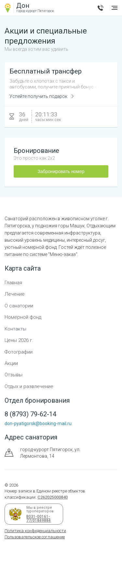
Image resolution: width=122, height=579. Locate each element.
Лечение (15, 294)
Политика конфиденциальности (35, 530)
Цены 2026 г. (19, 340)
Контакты (15, 329)
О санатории (19, 306)
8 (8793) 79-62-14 (100, 8)
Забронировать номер (60, 171)
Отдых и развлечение (29, 386)
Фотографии (19, 352)
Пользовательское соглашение (35, 536)
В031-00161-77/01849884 (37, 518)
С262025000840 (52, 497)
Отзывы (13, 375)
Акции (11, 363)
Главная (13, 283)
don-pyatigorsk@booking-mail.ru (38, 423)
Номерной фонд (23, 317)
